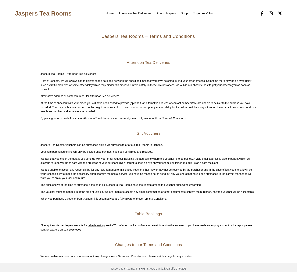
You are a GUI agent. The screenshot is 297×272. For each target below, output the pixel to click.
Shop (184, 13)
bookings (99, 225)
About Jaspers (166, 13)
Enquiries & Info (203, 13)
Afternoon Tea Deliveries (135, 13)
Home (110, 13)
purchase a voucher (65, 198)
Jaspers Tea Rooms (43, 13)
